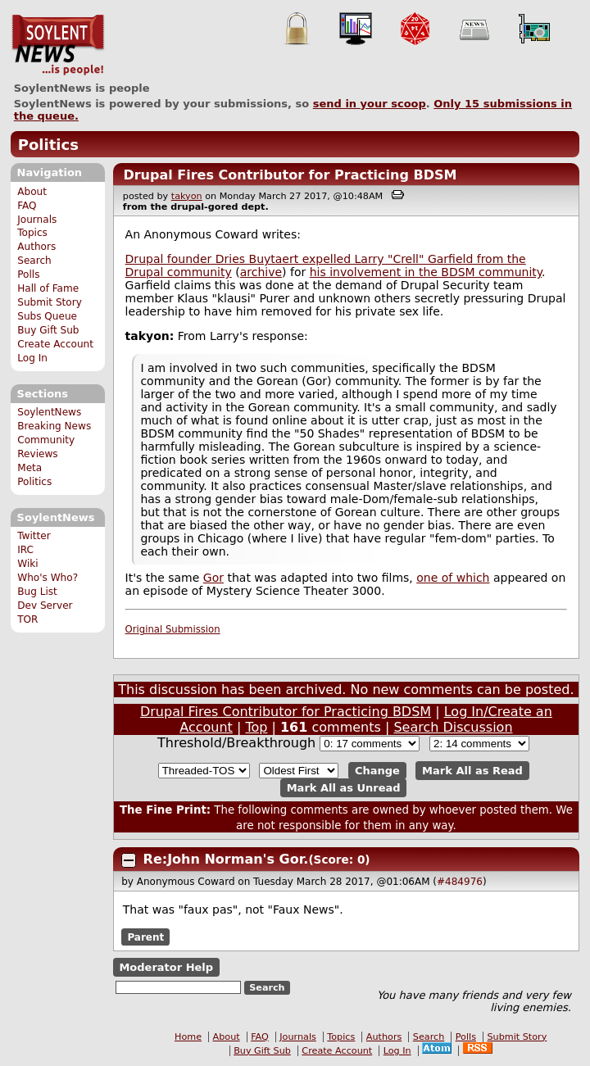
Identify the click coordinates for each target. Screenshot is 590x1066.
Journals (37, 219)
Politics (48, 144)
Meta (29, 468)
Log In (32, 358)
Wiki (27, 563)
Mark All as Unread (344, 788)
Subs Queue (47, 316)
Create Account (55, 344)
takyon (186, 196)
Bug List (37, 591)
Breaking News (54, 426)
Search (34, 260)
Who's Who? (47, 577)
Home (188, 1037)
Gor (213, 577)
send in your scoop (369, 104)
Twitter (33, 536)
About (32, 191)
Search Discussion (452, 727)
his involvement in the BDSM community (426, 272)
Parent (145, 936)
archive (261, 272)
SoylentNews (58, 45)
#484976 (460, 881)
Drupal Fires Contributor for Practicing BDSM (289, 175)
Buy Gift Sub (48, 330)
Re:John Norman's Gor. (226, 859)
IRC (25, 550)
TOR (27, 619)
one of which (452, 577)
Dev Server (44, 605)
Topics (32, 232)
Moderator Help (166, 967)
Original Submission (172, 629)
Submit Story (49, 302)
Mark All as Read (472, 770)
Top (256, 727)
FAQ (26, 205)
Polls (28, 274)
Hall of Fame (48, 288)
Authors (36, 246)
